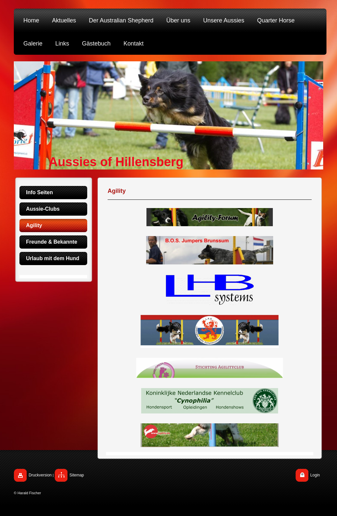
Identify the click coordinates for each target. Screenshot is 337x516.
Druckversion (40, 475)
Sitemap (76, 475)
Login (315, 475)
